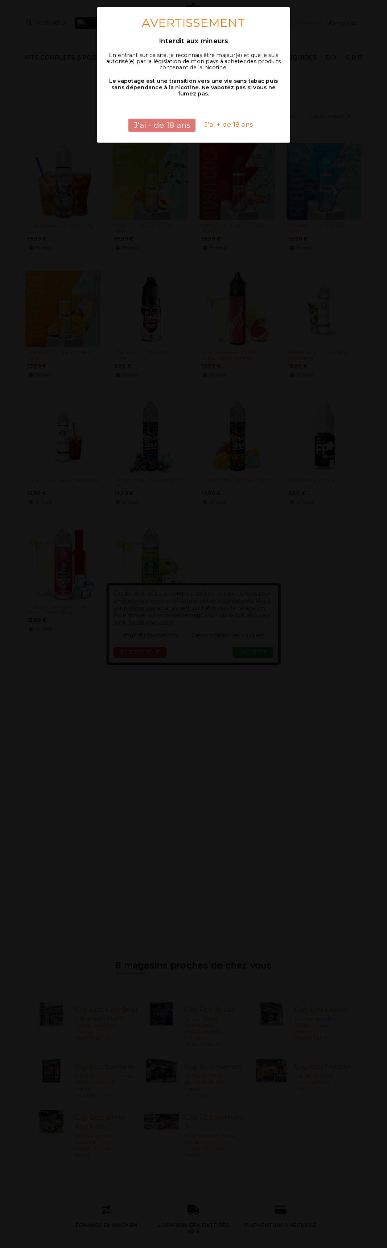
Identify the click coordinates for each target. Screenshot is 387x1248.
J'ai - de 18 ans (162, 125)
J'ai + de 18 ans (229, 124)
